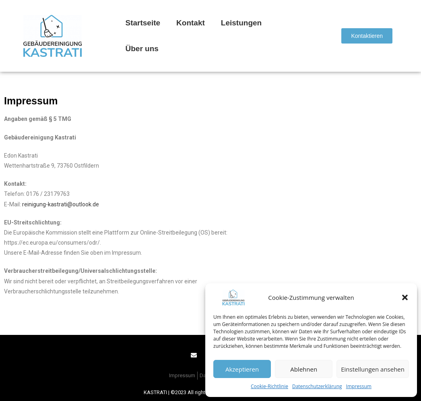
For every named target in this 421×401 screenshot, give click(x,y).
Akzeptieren (242, 369)
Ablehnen (303, 369)
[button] (405, 297)
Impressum (358, 386)
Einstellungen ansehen (372, 369)
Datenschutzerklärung (317, 386)
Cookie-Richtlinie (269, 386)
